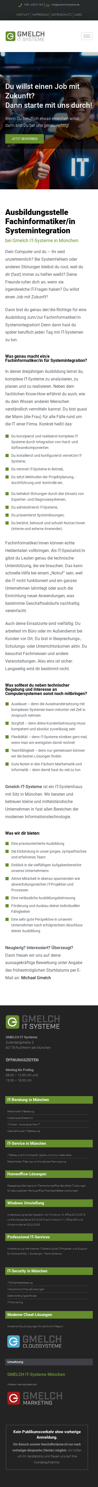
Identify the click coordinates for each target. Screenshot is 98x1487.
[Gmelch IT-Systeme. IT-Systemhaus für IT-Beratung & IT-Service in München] (25, 36)
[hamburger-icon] (87, 36)
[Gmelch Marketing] (48, 1398)
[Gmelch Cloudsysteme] (48, 1341)
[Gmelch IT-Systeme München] (48, 1374)
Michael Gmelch (36, 977)
